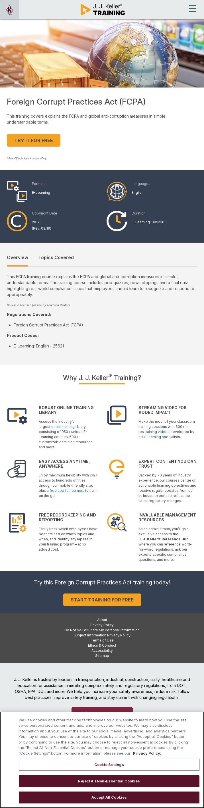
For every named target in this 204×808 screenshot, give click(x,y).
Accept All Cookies (109, 801)
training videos (157, 432)
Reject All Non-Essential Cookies (109, 784)
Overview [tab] (17, 257)
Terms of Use (102, 640)
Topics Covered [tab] (56, 257)
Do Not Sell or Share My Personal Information (102, 630)
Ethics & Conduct (102, 645)
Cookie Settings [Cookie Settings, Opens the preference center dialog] (109, 768)
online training (63, 426)
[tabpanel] (102, 311)
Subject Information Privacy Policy (102, 635)
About (102, 620)
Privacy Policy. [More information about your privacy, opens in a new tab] (147, 756)
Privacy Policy (102, 625)
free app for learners (67, 490)
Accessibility (102, 650)
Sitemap (102, 655)
